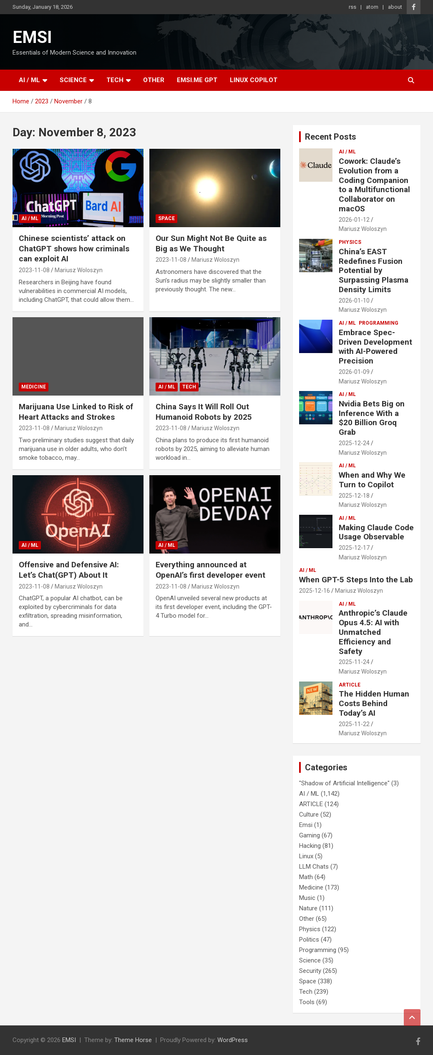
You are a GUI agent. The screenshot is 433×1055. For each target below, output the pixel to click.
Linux (306, 856)
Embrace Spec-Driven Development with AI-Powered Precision (375, 347)
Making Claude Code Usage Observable (376, 532)
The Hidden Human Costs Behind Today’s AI (374, 703)
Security (310, 971)
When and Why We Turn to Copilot (372, 479)
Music (307, 898)
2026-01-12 (354, 219)
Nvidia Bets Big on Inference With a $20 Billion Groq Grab (372, 418)
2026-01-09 (354, 371)
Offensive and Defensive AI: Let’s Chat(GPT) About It (69, 570)
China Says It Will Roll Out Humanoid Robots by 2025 (204, 412)
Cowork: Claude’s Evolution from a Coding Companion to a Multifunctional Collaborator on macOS (374, 184)
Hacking (310, 846)
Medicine (33, 387)
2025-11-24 (354, 662)
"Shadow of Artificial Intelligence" (344, 783)
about (395, 7)
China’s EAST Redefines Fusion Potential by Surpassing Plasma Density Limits (373, 270)
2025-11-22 (354, 724)
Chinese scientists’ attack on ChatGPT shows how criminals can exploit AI (74, 248)
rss (352, 7)
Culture (309, 814)
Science (73, 80)
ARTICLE (349, 685)
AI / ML (29, 80)
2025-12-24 (354, 443)
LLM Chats (314, 866)
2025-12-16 (314, 590)
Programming (378, 323)
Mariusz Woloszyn (79, 270)
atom (372, 7)
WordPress (232, 1040)
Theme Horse (133, 1040)
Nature (308, 908)
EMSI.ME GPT (197, 80)
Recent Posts (330, 137)
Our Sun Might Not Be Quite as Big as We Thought (211, 243)
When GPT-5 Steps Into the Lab (356, 579)
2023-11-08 (34, 270)
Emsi (305, 825)
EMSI (32, 37)
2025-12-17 (354, 547)
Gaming (309, 835)
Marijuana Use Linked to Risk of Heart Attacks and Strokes (76, 412)
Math (306, 877)
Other (153, 80)
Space (166, 218)
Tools (307, 1002)
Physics (350, 242)
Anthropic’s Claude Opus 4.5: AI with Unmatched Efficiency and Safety (373, 632)
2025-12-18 (354, 495)
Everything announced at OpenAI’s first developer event (210, 570)
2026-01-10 (354, 300)
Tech (114, 80)
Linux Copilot (253, 80)
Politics (309, 939)
